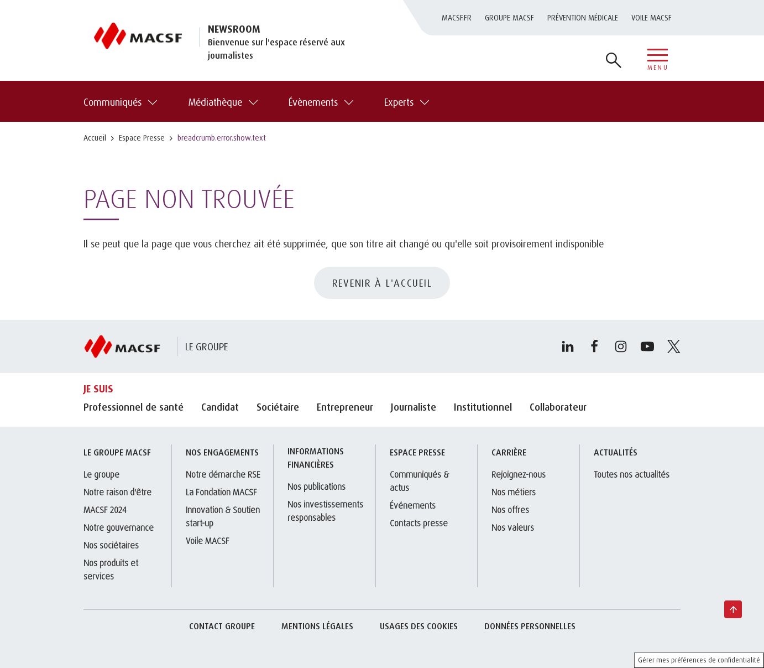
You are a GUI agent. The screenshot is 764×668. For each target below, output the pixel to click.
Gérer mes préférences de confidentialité (699, 660)
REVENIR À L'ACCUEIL (382, 283)
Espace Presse (142, 137)
